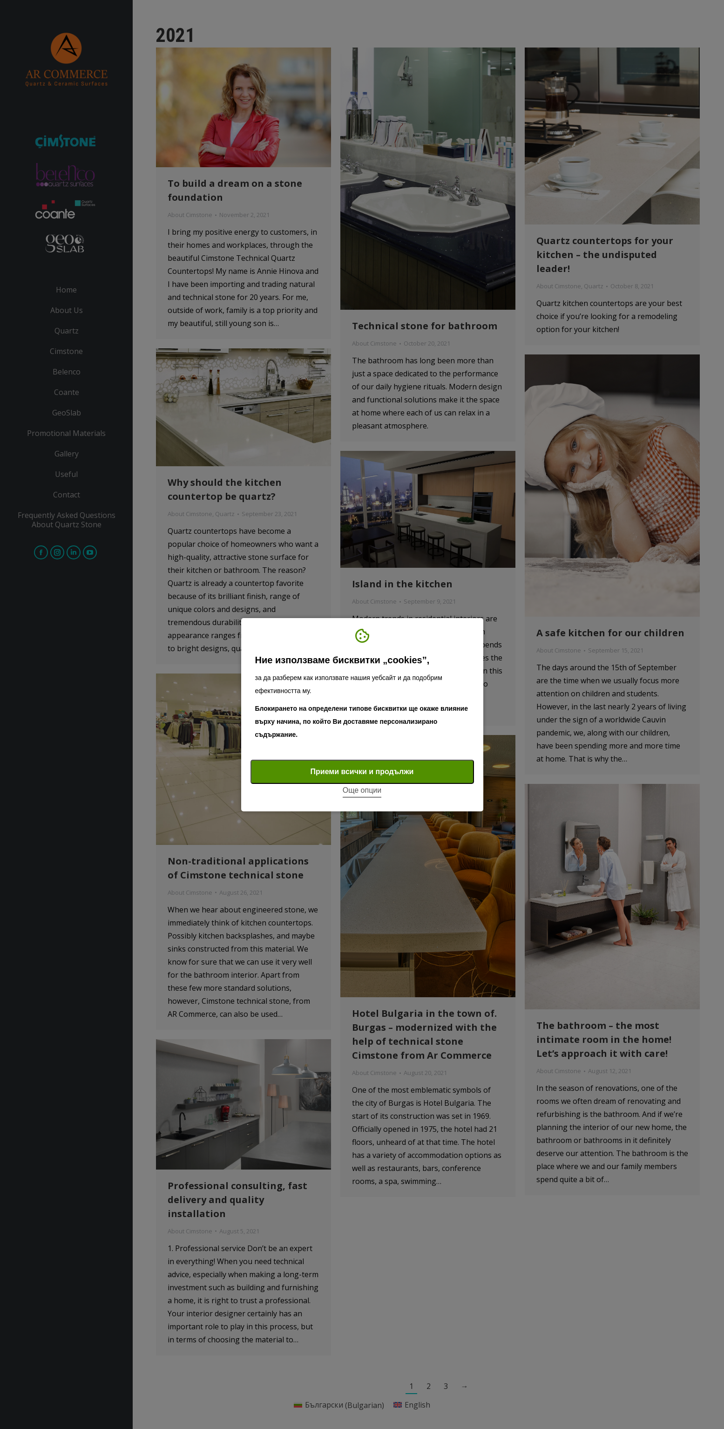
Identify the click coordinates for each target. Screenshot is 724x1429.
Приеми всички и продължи (362, 772)
